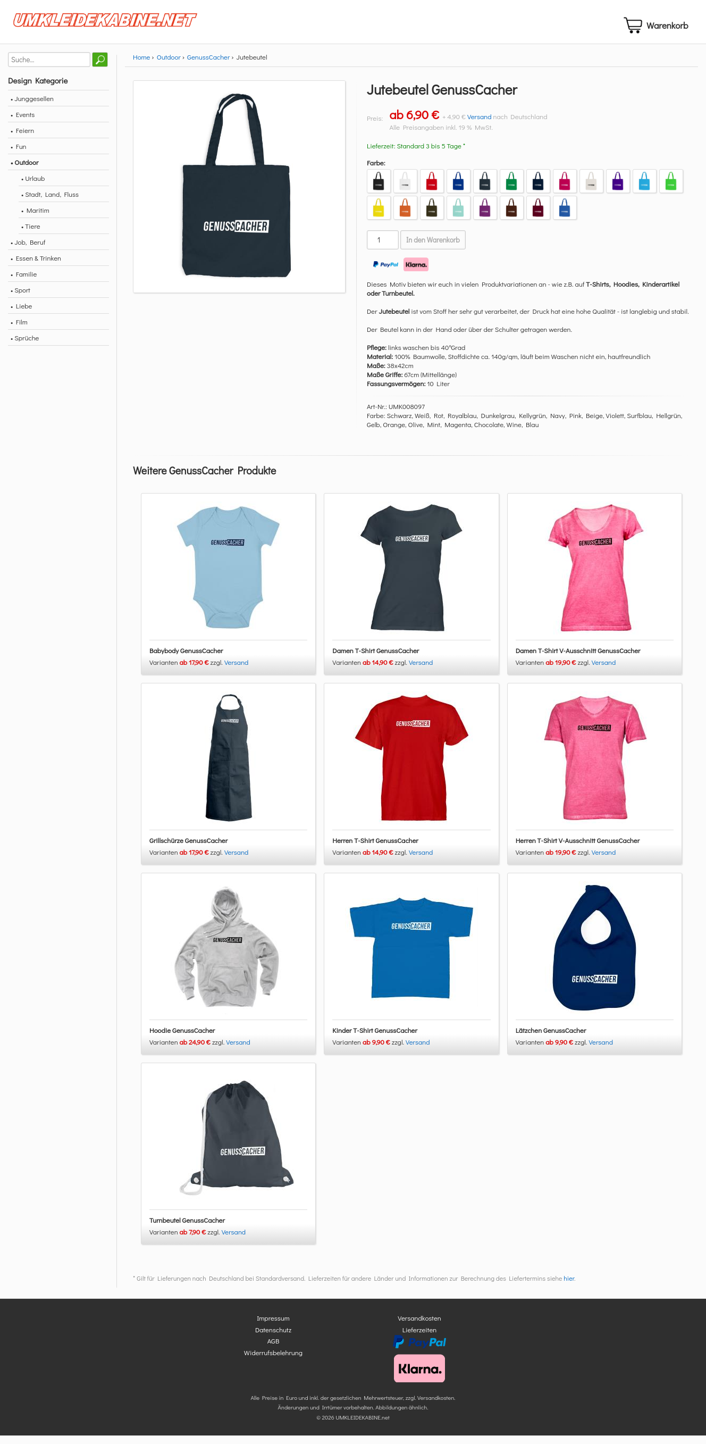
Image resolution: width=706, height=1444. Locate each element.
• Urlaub (33, 186)
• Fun (19, 155)
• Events (23, 123)
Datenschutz (273, 1337)
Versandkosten (419, 1326)
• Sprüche (25, 346)
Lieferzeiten (419, 1337)
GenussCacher (208, 65)
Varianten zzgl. (186, 670)
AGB (273, 1349)
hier (569, 1287)
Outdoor (169, 65)
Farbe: (376, 171)
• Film (19, 330)
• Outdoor (24, 171)
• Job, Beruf (28, 250)
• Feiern (22, 139)
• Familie (24, 282)
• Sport (20, 298)
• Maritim (35, 218)
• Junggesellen (32, 107)
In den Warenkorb (433, 249)
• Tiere (30, 234)
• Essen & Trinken (36, 266)
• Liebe (21, 314)
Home (141, 65)
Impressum (273, 1326)
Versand (479, 125)
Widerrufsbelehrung (273, 1360)
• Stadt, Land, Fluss (50, 202)
